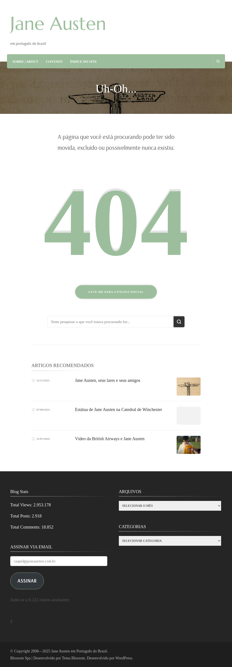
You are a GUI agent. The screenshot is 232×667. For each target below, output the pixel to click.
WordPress (123, 658)
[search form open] (218, 61)
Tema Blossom (73, 658)
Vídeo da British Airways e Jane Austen (110, 438)
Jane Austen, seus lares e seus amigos (107, 380)
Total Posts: (21, 516)
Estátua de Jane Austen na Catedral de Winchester (118, 409)
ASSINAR (27, 581)
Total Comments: (25, 527)
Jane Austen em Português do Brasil (79, 651)
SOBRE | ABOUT (25, 61)
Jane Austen (58, 23)
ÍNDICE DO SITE (83, 61)
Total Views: (21, 504)
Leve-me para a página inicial (115, 291)
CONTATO (54, 61)
